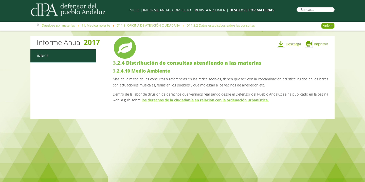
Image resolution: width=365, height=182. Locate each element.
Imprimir (316, 43)
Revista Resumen (210, 10)
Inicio (134, 10)
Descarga (289, 43)
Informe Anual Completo (167, 10)
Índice (42, 55)
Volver (328, 26)
